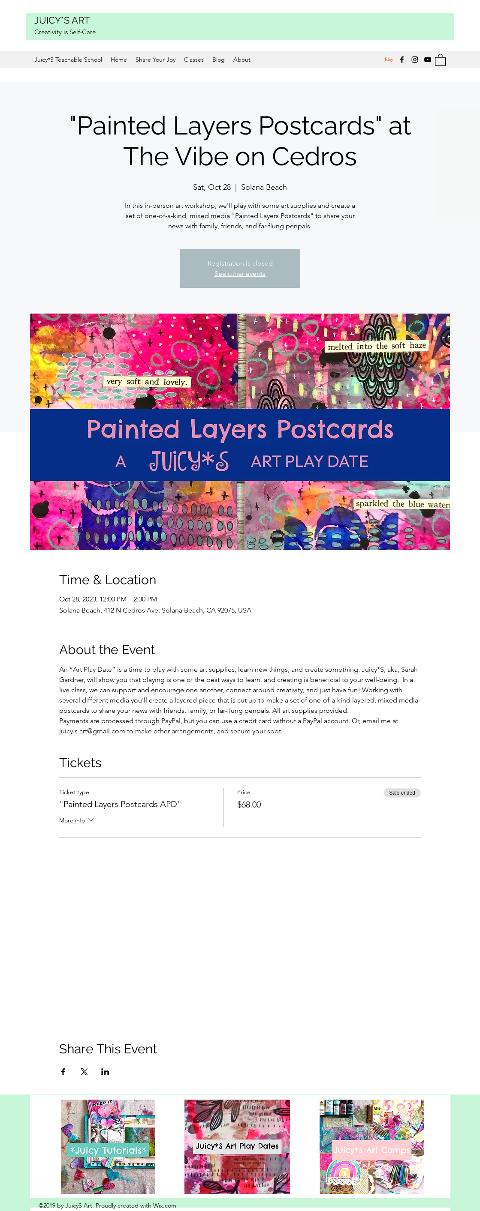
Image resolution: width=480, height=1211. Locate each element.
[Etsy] (389, 59)
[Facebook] (402, 59)
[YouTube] (427, 59)
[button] (440, 59)
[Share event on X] (84, 1071)
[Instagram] (415, 59)
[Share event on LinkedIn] (105, 1071)
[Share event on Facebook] (63, 1071)
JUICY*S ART (62, 20)
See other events (240, 273)
